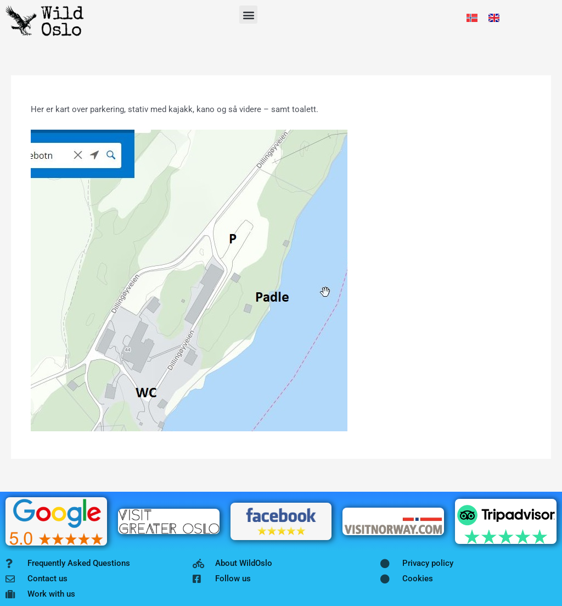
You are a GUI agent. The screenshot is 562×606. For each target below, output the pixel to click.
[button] (248, 14)
